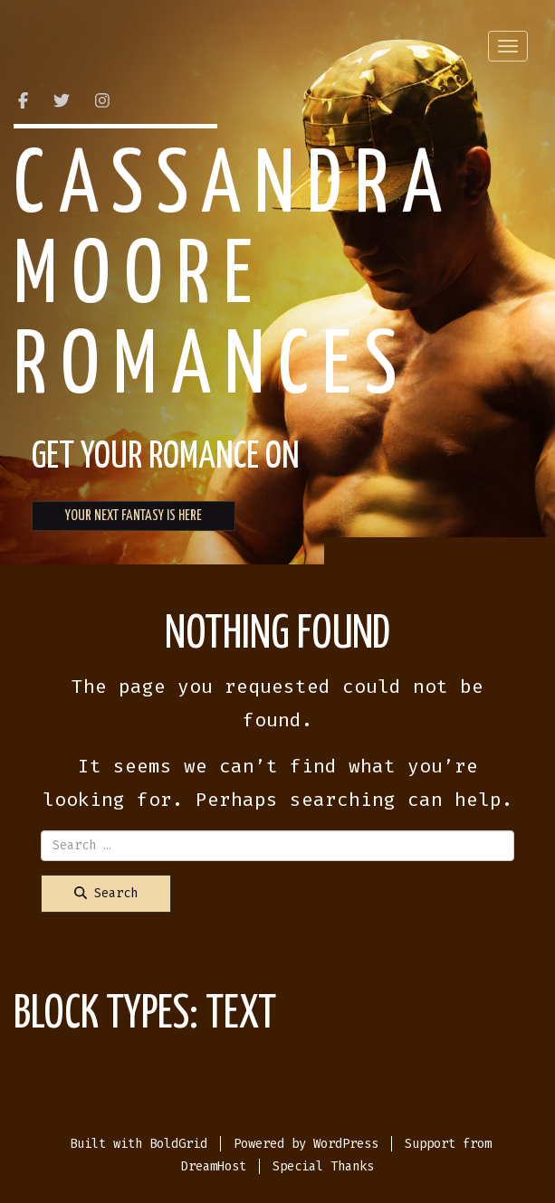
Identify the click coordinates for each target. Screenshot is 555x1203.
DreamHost (213, 1166)
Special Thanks (323, 1166)
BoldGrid (178, 1143)
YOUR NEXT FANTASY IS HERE (133, 516)
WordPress (345, 1143)
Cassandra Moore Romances (234, 278)
